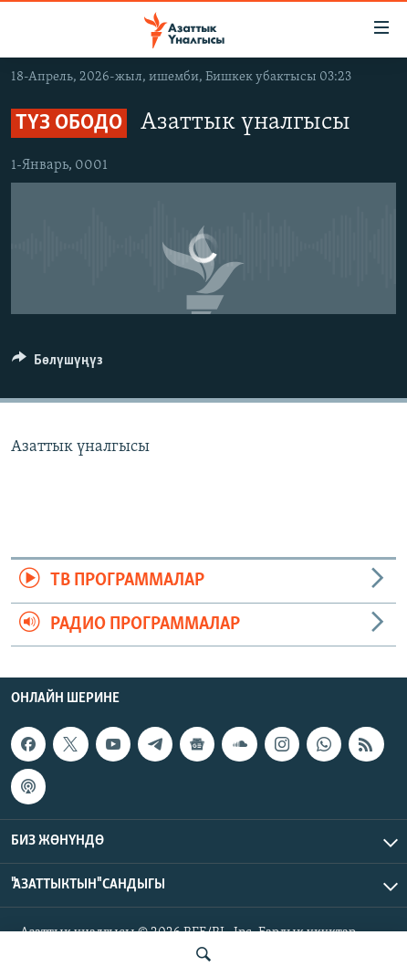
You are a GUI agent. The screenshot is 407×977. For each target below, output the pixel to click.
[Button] (57, 364)
